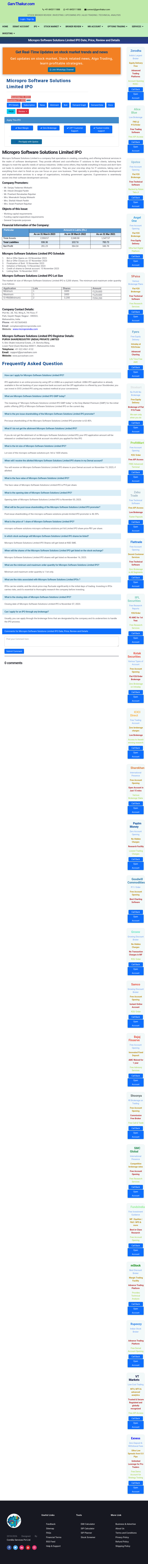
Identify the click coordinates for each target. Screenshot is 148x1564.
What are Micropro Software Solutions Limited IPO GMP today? (34, 396)
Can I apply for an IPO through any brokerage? (26, 611)
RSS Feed (50, 1541)
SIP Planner (86, 1533)
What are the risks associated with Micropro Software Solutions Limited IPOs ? (42, 579)
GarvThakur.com (21, 4)
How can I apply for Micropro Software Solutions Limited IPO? (34, 375)
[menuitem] (5, 26)
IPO (36, 26)
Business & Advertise (125, 1524)
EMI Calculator (88, 1524)
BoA (65, 105)
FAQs (48, 1533)
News (42, 105)
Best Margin (22, 128)
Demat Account (21, 26)
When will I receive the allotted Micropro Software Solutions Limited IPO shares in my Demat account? (53, 460)
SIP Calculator (87, 1528)
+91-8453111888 (51, 9)
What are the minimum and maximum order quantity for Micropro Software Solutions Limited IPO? (51, 565)
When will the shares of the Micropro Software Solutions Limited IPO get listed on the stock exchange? (53, 550)
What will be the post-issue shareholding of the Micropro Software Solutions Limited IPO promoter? (52, 507)
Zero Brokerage (48, 128)
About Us (119, 1528)
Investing (8, 33)
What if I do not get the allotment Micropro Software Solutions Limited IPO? (40, 428)
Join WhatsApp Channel (61, 69)
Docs (110, 105)
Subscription (29, 105)
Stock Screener (88, 1537)
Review (21, 111)
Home (5, 26)
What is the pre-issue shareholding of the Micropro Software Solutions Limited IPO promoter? (49, 414)
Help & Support (53, 1546)
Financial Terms (53, 1537)
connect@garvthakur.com (97, 9)
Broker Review (74, 26)
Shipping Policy (122, 1546)
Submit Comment (14, 651)
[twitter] (15, 1547)
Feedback (51, 1524)
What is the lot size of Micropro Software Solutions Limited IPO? (35, 446)
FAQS (11, 111)
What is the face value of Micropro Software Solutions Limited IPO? (36, 478)
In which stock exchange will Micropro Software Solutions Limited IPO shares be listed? (46, 536)
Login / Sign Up (27, 19)
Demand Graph (79, 105)
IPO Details (14, 105)
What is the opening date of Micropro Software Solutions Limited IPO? (38, 492)
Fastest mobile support (101, 129)
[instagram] (21, 1547)
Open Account (135, 96)
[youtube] (28, 1547)
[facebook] (9, 1547)
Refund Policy (122, 1541)
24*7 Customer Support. (75, 129)
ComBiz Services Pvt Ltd (18, 1540)
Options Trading (117, 26)
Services (137, 26)
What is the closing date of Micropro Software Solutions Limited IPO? (37, 597)
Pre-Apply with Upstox (26, 142)
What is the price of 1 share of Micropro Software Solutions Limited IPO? (39, 521)
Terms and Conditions (126, 1533)
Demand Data (97, 105)
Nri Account (95, 26)
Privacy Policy (122, 1537)
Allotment (54, 105)
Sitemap (50, 1528)
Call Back (136, 89)
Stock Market (52, 26)
